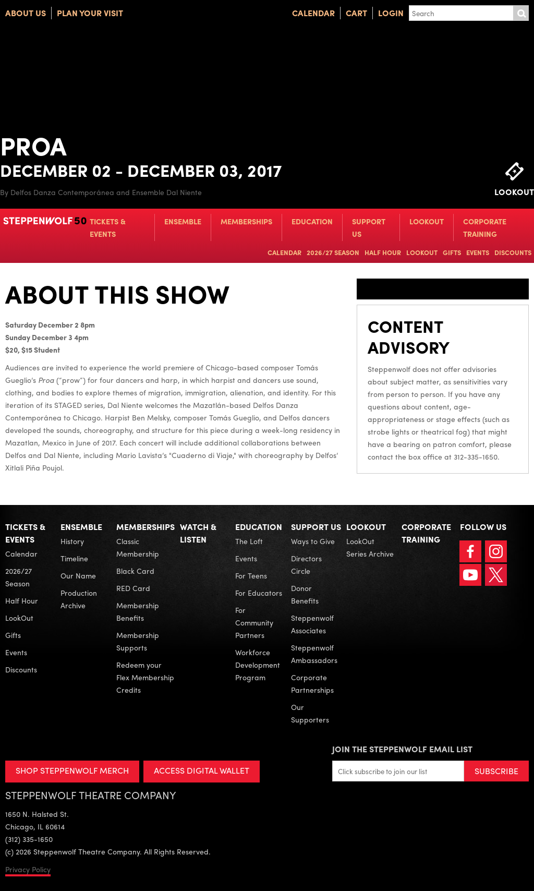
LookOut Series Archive (370, 547)
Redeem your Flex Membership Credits (145, 677)
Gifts (452, 252)
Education (312, 221)
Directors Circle (306, 564)
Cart (356, 13)
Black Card (135, 570)
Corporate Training (484, 227)
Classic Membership (137, 547)
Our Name (78, 575)
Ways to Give (313, 541)
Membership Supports (137, 641)
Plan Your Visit (90, 13)
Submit (521, 13)
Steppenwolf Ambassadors (314, 653)
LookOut (426, 221)
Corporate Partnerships (312, 683)
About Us (25, 13)
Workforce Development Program (257, 664)
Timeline (74, 558)
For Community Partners (254, 622)
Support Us (368, 227)
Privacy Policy (28, 869)
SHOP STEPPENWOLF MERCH (72, 770)
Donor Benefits (305, 594)
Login (391, 13)
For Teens (251, 575)
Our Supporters (310, 713)
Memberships (246, 221)
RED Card (133, 588)
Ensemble (182, 221)
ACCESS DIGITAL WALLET (201, 770)
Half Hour (383, 252)
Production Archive (78, 598)
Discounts (512, 252)
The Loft (249, 541)
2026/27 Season (333, 252)
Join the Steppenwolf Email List (402, 749)
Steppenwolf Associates (312, 623)
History (72, 541)
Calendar (313, 13)
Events (477, 252)
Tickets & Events (108, 227)
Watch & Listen (198, 533)
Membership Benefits (137, 611)
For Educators (258, 592)
